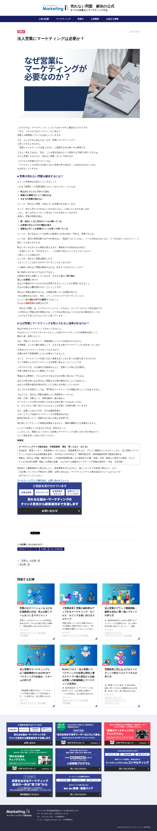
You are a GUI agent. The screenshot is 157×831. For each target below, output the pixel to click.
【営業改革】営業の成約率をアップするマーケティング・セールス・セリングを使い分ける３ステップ (78, 613)
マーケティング (63, 19)
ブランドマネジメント (114, 636)
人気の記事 (44, 19)
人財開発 (95, 19)
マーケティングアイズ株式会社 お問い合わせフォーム (43, 480)
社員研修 (25, 636)
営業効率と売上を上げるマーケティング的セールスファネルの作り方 (121, 673)
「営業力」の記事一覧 (29, 560)
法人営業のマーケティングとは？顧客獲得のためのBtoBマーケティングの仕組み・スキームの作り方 (36, 675)
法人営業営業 (57, 549)
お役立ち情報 (112, 19)
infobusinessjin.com (52, 820)
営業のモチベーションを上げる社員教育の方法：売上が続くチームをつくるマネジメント (36, 612)
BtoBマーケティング (29, 549)
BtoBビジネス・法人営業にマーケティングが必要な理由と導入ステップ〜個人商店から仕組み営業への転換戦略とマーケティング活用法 (78, 676)
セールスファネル (113, 703)
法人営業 (42, 633)
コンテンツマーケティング (116, 700)
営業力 (81, 19)
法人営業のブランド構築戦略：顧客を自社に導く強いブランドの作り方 (121, 612)
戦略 (44, 549)
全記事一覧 (24, 564)
